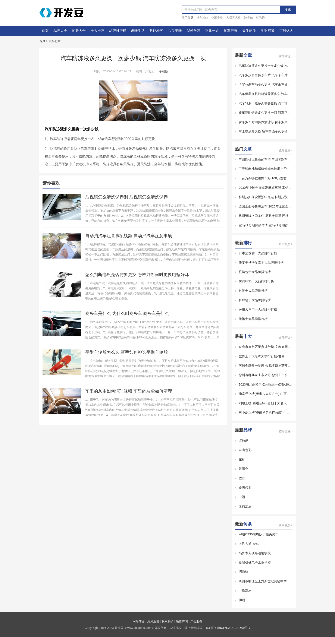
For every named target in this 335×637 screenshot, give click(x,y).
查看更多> (285, 56)
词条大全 (79, 30)
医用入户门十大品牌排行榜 (258, 309)
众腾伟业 (245, 487)
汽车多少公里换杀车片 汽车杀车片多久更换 (269, 75)
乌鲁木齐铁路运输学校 (255, 553)
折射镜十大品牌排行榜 (255, 300)
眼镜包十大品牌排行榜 (255, 272)
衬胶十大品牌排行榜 (253, 290)
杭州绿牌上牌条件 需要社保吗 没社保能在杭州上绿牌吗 (278, 216)
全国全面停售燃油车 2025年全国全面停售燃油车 (273, 206)
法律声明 (182, 621)
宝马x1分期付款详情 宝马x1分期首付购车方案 (271, 225)
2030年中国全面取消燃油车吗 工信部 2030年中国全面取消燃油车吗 (287, 187)
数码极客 (156, 30)
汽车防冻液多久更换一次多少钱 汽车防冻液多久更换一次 (279, 65)
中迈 (242, 497)
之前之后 (245, 506)
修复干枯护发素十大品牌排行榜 (261, 262)
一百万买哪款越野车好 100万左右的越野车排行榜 (274, 178)
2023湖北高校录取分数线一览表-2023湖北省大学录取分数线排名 (285, 384)
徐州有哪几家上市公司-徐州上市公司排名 (268, 375)
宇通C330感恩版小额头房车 (258, 534)
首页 (45, 30)
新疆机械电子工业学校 (255, 562)
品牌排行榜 (117, 30)
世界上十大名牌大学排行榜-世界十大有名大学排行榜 (276, 356)
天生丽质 (249, 30)
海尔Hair (202, 17)
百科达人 (286, 30)
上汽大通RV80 (249, 543)
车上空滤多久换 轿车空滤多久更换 (263, 131)
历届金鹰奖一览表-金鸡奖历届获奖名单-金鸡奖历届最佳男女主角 (285, 365)
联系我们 (167, 621)
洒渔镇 (243, 572)
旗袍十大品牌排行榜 (253, 319)
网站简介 (139, 621)
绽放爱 (243, 440)
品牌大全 (60, 30)
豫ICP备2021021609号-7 (233, 628)
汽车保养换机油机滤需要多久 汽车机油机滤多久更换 (276, 94)
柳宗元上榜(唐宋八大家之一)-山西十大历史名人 (272, 394)
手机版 (163, 71)
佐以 (242, 478)
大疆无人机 (233, 17)
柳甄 (242, 600)
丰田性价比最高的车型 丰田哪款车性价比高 (269, 159)
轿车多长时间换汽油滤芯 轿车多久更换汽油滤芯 (273, 122)
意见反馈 (153, 621)
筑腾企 (243, 468)
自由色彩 (245, 450)
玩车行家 (230, 30)
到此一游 (212, 30)
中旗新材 (245, 590)
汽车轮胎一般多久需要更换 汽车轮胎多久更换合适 (274, 103)
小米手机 (217, 17)
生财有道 (268, 30)
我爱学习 (193, 30)
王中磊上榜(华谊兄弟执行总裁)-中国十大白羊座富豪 (275, 412)
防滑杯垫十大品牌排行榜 (256, 281)
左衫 (242, 459)
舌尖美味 (175, 30)
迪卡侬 (248, 17)
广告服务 (196, 621)
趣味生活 (138, 30)
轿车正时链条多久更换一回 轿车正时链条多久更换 (274, 112)
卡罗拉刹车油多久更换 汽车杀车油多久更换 (269, 84)
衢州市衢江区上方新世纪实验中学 (263, 581)
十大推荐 (97, 30)
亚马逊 (260, 17)
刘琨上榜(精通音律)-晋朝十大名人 (263, 403)
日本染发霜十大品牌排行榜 (258, 253)
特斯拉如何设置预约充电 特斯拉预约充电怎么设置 (274, 197)
